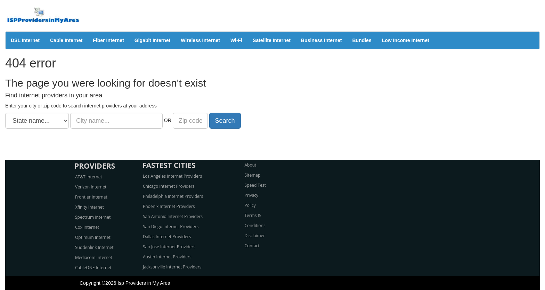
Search (225, 120)
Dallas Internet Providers (167, 237)
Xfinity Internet (89, 207)
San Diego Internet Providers (170, 226)
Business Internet (321, 40)
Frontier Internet (91, 197)
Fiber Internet (108, 40)
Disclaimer (255, 236)
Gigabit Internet (152, 40)
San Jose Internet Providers (169, 247)
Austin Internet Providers (167, 257)
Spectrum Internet (93, 217)
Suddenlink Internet (94, 247)
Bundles (361, 40)
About (251, 165)
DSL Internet (25, 40)
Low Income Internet (405, 40)
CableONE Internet (93, 268)
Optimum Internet (93, 237)
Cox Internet (87, 227)
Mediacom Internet (93, 257)
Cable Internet (66, 40)
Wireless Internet (200, 40)
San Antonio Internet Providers (173, 216)
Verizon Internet (90, 187)
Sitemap (253, 175)
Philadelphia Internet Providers (173, 196)
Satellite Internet (272, 40)
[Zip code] (190, 121)
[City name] (116, 121)
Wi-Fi (236, 40)
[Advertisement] (272, 144)
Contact (252, 246)
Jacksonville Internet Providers (172, 267)
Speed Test (255, 185)
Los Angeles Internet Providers (172, 176)
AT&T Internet (88, 177)
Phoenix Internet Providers (169, 206)
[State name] (37, 121)
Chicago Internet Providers (168, 186)
